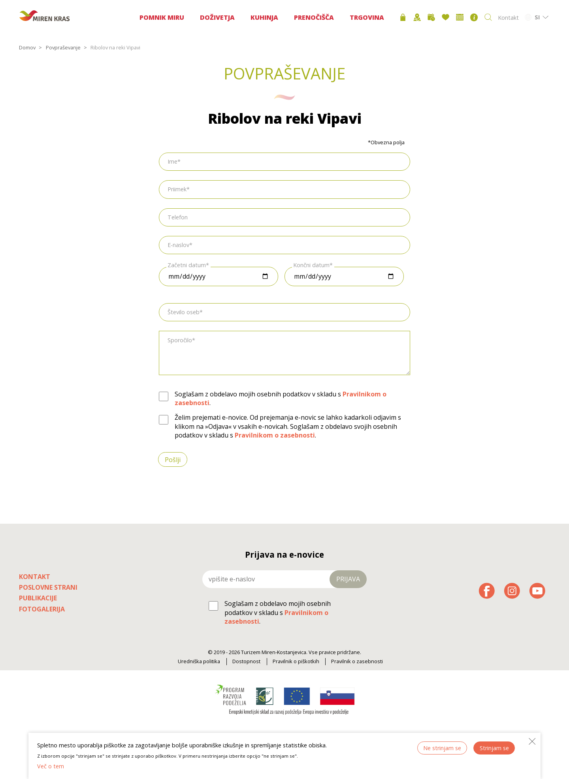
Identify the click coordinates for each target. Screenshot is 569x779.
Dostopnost (246, 661)
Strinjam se (494, 748)
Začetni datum (187, 264)
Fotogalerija (42, 609)
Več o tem (50, 766)
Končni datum (311, 264)
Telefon (178, 217)
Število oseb (184, 312)
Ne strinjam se (442, 748)
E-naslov (178, 245)
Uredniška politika (199, 661)
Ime (172, 161)
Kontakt (508, 17)
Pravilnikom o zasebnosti (275, 435)
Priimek (177, 189)
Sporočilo (180, 340)
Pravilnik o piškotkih (296, 661)
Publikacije (38, 598)
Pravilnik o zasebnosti (357, 661)
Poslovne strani (48, 587)
